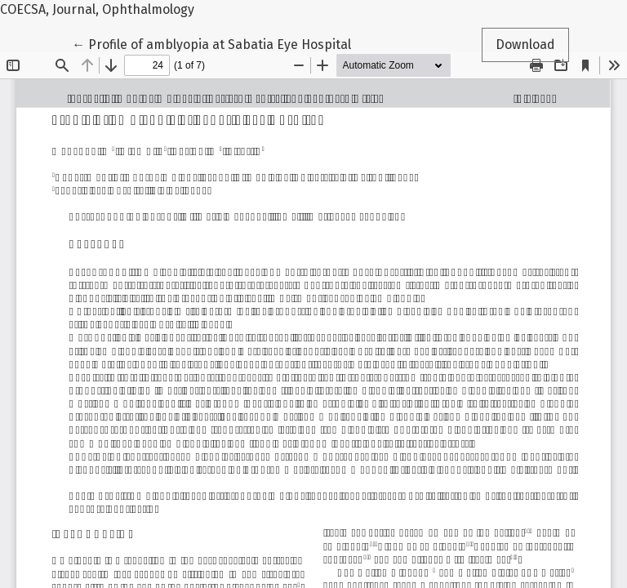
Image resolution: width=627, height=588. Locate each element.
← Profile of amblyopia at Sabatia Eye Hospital (211, 43)
